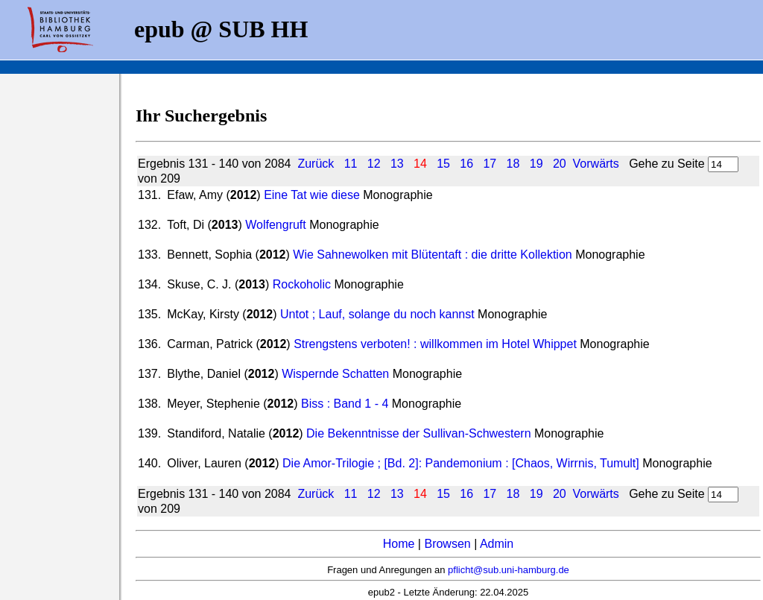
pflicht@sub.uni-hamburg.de (508, 569)
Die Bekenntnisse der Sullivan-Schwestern (418, 433)
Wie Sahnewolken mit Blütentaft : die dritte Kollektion (432, 254)
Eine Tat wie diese (312, 195)
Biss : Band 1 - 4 (344, 403)
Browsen (447, 543)
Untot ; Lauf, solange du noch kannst (379, 314)
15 (443, 163)
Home (399, 543)
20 (559, 163)
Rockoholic (304, 284)
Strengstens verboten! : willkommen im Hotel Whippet (437, 344)
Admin (496, 543)
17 (489, 163)
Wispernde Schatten (335, 373)
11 (351, 163)
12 (374, 163)
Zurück (315, 163)
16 (466, 163)
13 (397, 163)
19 (536, 163)
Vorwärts (596, 163)
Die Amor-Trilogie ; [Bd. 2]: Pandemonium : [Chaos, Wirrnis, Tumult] (460, 463)
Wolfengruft (277, 224)
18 (513, 163)
